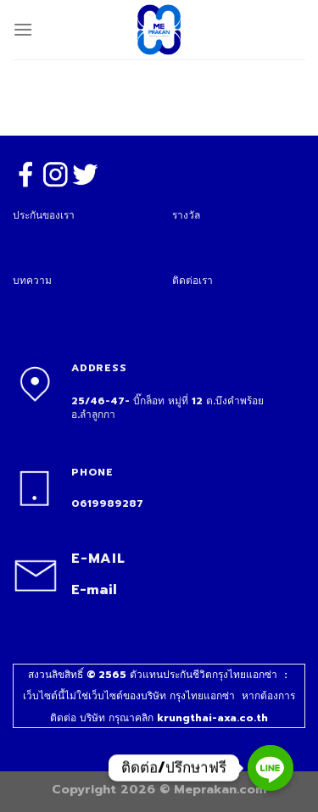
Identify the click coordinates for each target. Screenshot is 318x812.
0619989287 (107, 503)
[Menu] (23, 29)
